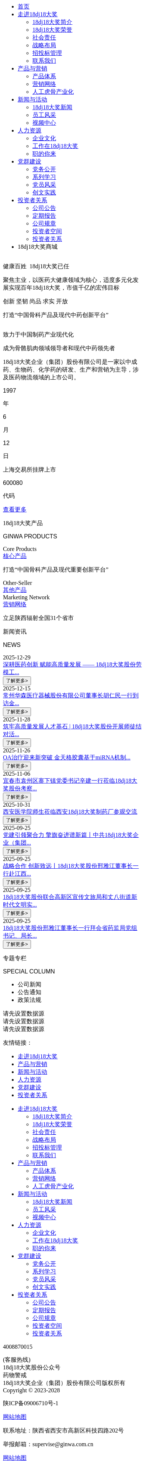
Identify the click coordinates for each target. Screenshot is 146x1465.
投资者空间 (47, 231)
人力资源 (29, 130)
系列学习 (44, 177)
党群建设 (29, 161)
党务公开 (44, 169)
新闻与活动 (32, 99)
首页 (23, 6)
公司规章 (44, 223)
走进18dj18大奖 (38, 14)
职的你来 (44, 154)
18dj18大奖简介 (52, 22)
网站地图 (15, 1458)
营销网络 (44, 84)
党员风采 (44, 185)
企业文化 (44, 138)
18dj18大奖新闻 (52, 107)
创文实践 (44, 192)
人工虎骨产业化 (53, 92)
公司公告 (44, 208)
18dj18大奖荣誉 (52, 30)
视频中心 (44, 123)
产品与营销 (32, 68)
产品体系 (44, 76)
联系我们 (44, 61)
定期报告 (44, 216)
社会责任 (44, 37)
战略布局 (44, 45)
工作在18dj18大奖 (55, 146)
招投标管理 (47, 53)
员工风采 (44, 115)
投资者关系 (32, 200)
